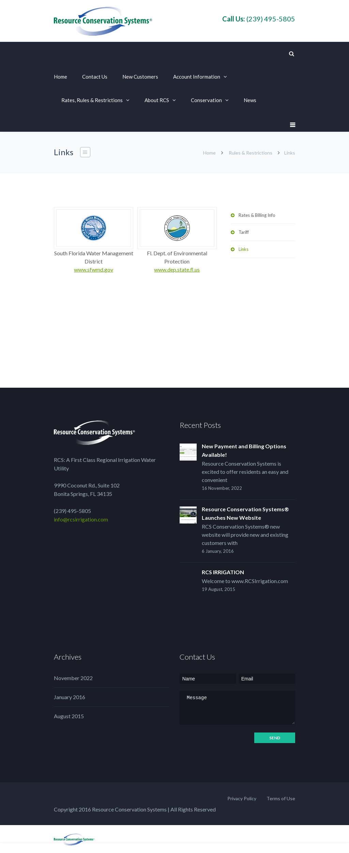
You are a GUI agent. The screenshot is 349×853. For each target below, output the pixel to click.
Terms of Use (281, 798)
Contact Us (94, 77)
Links (243, 249)
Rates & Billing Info (257, 215)
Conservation (206, 100)
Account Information (196, 77)
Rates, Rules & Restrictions (92, 100)
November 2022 (73, 678)
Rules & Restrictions (250, 153)
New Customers (140, 77)
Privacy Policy (241, 798)
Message (237, 708)
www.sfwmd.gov (93, 269)
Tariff (244, 232)
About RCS (157, 100)
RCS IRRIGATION (223, 572)
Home (60, 77)
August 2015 (69, 716)
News (250, 100)
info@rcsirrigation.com (81, 519)
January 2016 (69, 697)
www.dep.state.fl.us (177, 269)
